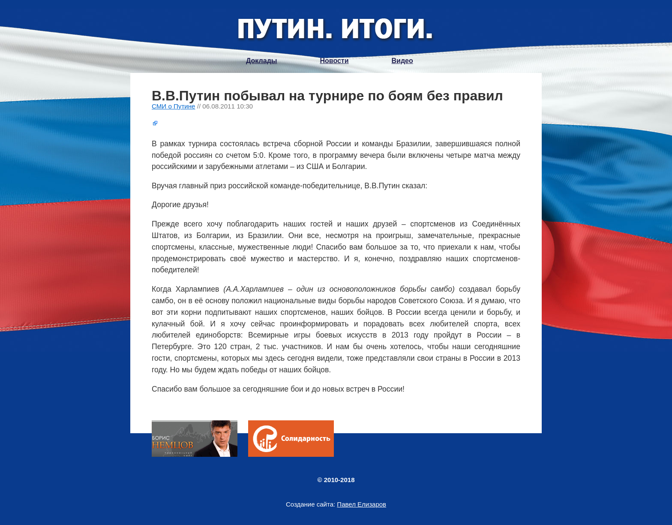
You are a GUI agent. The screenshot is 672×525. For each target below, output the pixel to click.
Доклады (261, 60)
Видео (402, 60)
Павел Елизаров (361, 504)
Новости (334, 60)
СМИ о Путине (173, 106)
